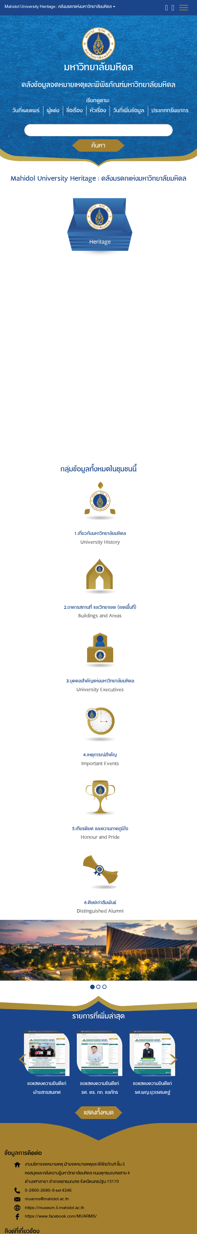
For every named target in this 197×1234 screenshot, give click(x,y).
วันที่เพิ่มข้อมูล (128, 110)
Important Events (100, 764)
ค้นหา (98, 145)
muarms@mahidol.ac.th (47, 1199)
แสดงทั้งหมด (99, 1112)
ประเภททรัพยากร (170, 110)
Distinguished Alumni (100, 911)
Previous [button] (22, 1059)
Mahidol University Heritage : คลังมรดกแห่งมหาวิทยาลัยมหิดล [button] (60, 6)
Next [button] (173, 1059)
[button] (166, 7)
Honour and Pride (100, 837)
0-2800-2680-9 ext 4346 (48, 1190)
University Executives (100, 690)
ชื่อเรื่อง (74, 110)
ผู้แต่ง (53, 110)
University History (100, 542)
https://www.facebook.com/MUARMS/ (61, 1216)
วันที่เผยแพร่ (25, 110)
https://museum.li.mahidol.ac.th (54, 1207)
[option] (45, 1062)
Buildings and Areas (100, 616)
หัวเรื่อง (98, 110)
